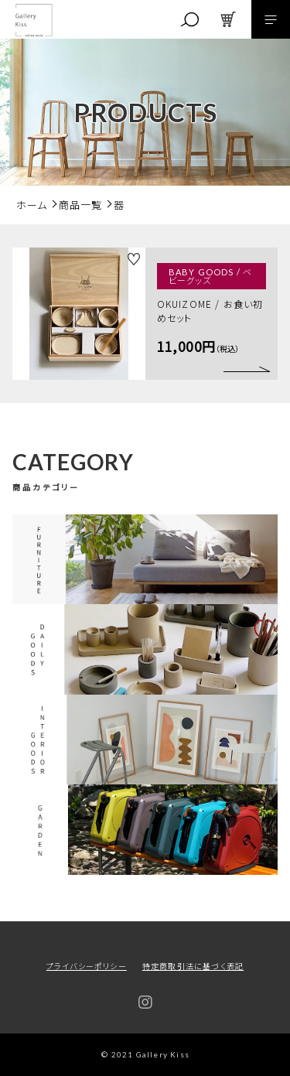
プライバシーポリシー (86, 966)
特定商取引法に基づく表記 (193, 966)
